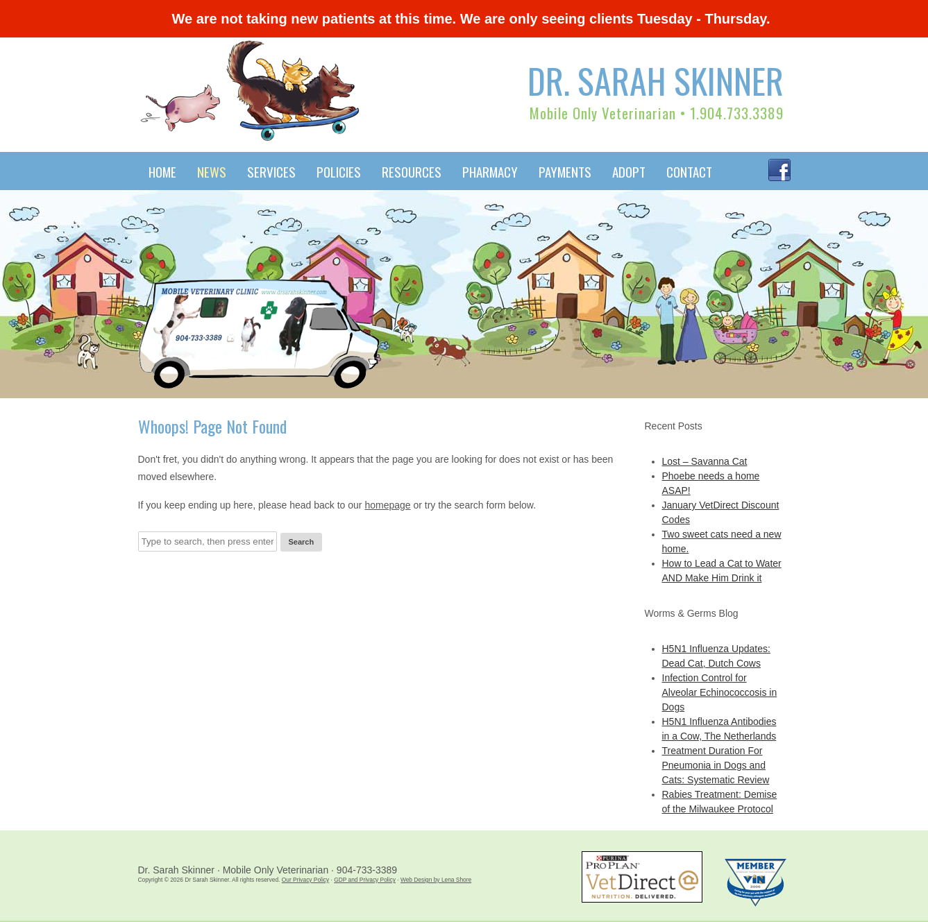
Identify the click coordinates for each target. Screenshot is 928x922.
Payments (565, 171)
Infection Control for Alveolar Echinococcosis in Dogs (719, 692)
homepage (387, 505)
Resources (411, 171)
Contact (689, 171)
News (211, 171)
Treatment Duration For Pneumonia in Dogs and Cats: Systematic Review (716, 765)
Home (162, 171)
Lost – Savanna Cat (705, 461)
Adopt (629, 171)
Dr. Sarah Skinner (656, 79)
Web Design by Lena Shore (435, 879)
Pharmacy (490, 171)
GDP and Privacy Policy (365, 879)
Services (271, 171)
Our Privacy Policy (305, 879)
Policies (339, 171)
